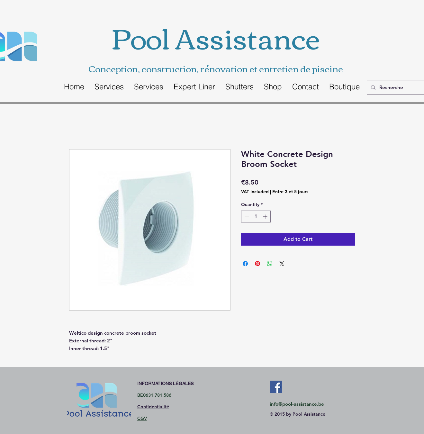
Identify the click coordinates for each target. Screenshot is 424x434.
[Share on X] (282, 263)
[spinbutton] (256, 216)
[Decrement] (246, 216)
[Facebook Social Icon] (276, 387)
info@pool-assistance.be (297, 404)
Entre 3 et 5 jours (290, 191)
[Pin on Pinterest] (257, 263)
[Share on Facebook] (245, 263)
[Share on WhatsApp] (270, 263)
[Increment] (266, 216)
